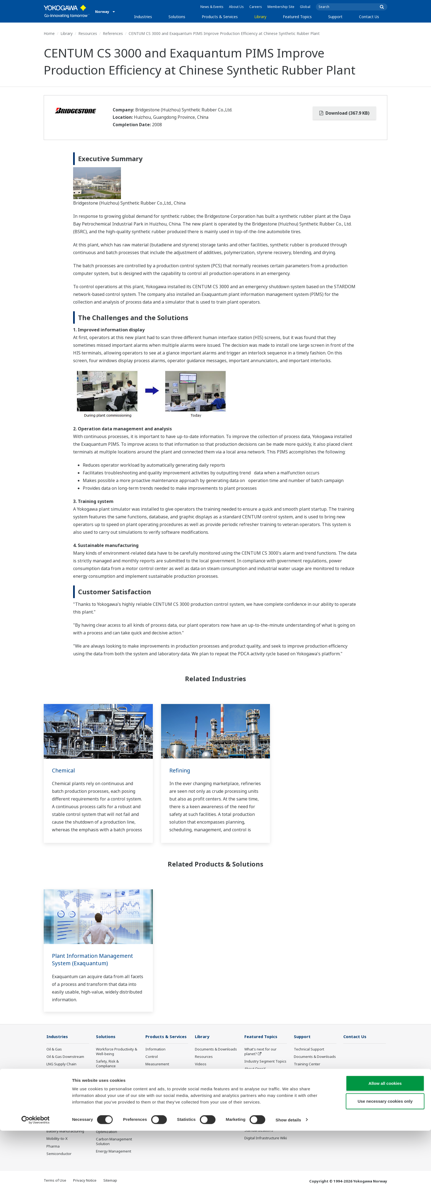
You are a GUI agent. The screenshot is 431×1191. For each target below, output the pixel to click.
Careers (255, 6)
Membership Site (280, 6)
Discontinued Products (164, 1118)
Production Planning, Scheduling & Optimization (113, 1127)
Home (49, 33)
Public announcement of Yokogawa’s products (165, 1108)
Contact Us (369, 16)
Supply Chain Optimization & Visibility (115, 1112)
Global (305, 6)
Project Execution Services (159, 1081)
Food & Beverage (60, 1101)
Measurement (157, 1064)
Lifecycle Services (160, 1091)
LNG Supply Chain (61, 1064)
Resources (87, 33)
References (113, 33)
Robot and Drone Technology (258, 1108)
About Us (236, 6)
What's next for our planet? (260, 1052)
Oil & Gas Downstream (65, 1056)
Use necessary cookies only (385, 1161)
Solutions (176, 16)
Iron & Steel (56, 1116)
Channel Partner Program (308, 1096)
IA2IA (249, 1083)
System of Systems (260, 1076)
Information (155, 1049)
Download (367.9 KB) (344, 113)
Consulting (154, 1071)
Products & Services (220, 16)
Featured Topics (297, 16)
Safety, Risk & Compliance (107, 1064)
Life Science (155, 1098)
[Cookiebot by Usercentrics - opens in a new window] (36, 1180)
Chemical (64, 770)
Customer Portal (307, 1079)
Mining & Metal (58, 1094)
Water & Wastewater (63, 1123)
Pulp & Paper (57, 1109)
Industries (143, 16)
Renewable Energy (62, 1086)
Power (51, 1079)
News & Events (211, 6)
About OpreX (255, 1068)
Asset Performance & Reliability (113, 1076)
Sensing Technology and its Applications (265, 1121)
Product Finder (306, 1071)
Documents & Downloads (216, 1049)
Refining (180, 770)
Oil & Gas (54, 1049)
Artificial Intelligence (261, 1098)
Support (335, 16)
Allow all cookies (385, 1143)
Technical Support (309, 1049)
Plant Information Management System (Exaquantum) (94, 959)
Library (260, 16)
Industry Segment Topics (265, 1061)
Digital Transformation (263, 1091)
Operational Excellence (115, 1085)
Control (151, 1056)
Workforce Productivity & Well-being (116, 1052)
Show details (288, 1180)
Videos (200, 1064)
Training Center (307, 1064)
